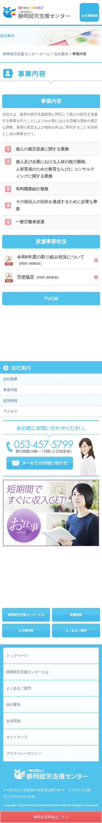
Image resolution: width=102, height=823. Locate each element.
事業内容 (10, 390)
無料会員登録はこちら (51, 817)
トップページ (16, 656)
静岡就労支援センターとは (26, 614)
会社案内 (61, 54)
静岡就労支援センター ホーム (26, 54)
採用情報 (10, 401)
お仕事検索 (25, 630)
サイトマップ (16, 737)
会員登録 (13, 721)
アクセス (10, 411)
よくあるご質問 (76, 630)
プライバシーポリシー (24, 753)
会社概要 (10, 379)
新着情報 (76, 614)
